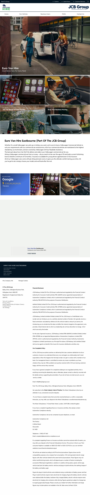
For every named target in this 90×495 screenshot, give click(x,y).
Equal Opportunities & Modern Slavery (13, 304)
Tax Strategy (6, 307)
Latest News (66, 1)
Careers (56, 1)
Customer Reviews (79, 1)
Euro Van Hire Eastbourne (15, 265)
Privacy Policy (6, 303)
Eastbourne (35, 248)
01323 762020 (32, 253)
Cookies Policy (7, 306)
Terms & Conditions (8, 301)
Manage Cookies (23, 280)
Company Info (8, 280)
